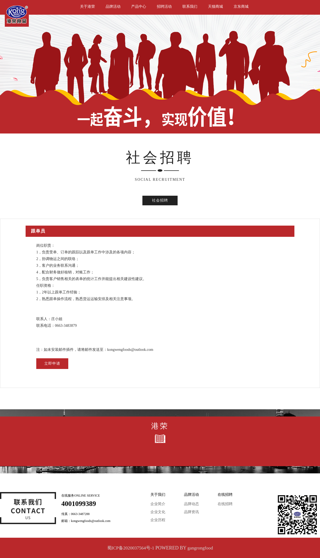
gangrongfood (200, 548)
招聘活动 (164, 7)
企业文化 (157, 512)
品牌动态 (191, 504)
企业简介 (157, 504)
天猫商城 (215, 7)
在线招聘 (225, 504)
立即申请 (52, 363)
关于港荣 (87, 7)
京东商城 (241, 7)
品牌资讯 (191, 512)
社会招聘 (160, 200)
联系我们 (189, 7)
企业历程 (157, 520)
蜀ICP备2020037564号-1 (130, 548)
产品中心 (138, 7)
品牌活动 (113, 7)
